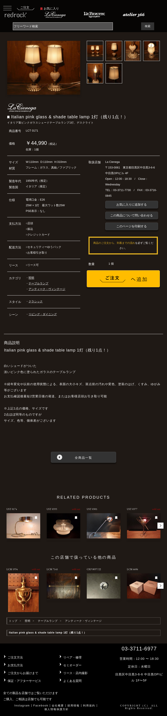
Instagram (22, 705)
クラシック (35, 301)
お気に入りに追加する (131, 204)
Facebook (40, 705)
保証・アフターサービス (24, 681)
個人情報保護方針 (56, 709)
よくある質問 (72, 681)
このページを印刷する (131, 226)
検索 (147, 26)
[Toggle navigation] (7, 8)
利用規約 (89, 705)
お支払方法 (15, 665)
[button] (160, 525)
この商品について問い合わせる (131, 215)
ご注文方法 (15, 657)
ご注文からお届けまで (23, 673)
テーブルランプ (38, 283)
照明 (31, 277)
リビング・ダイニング (42, 314)
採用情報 (73, 705)
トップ (13, 620)
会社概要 (58, 705)
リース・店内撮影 (75, 673)
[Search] (63, 26)
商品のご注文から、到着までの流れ (114, 242)
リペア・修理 (72, 657)
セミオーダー (72, 665)
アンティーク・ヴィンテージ (46, 289)
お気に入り (49, 8)
